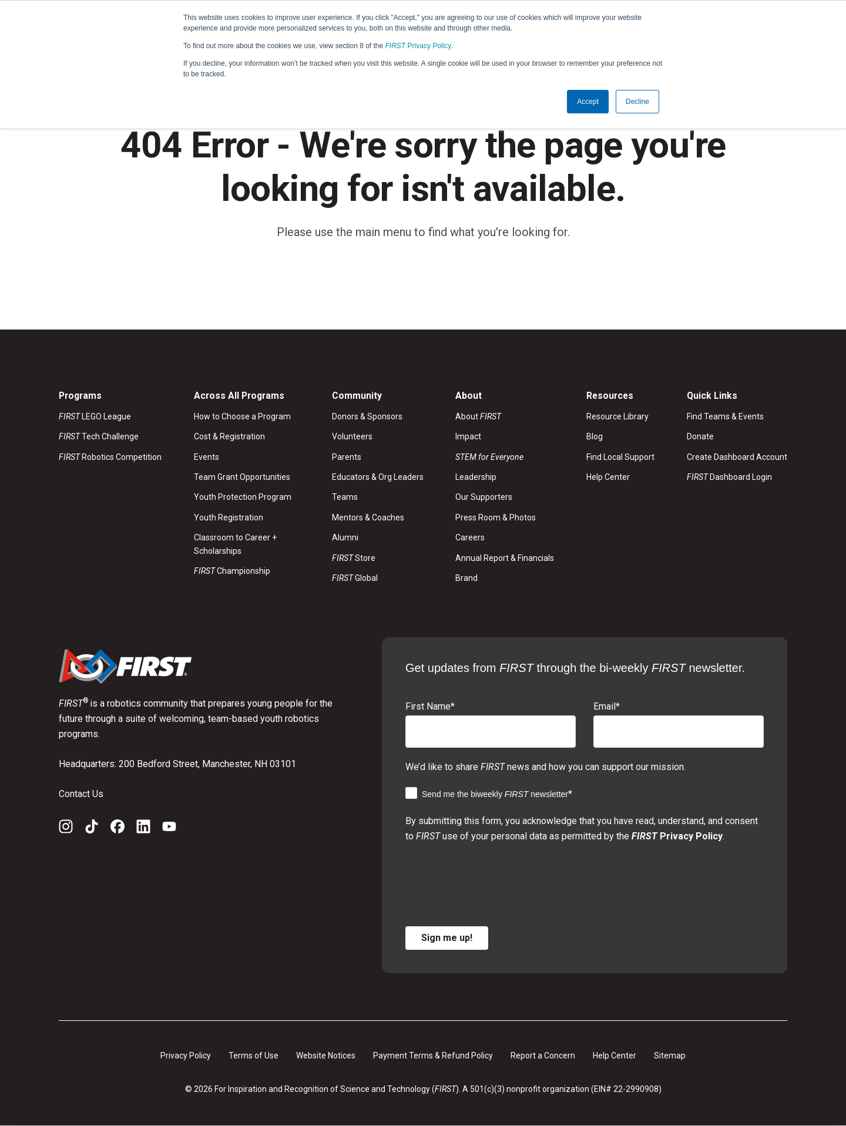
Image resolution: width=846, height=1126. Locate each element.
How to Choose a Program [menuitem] (242, 416)
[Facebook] (117, 828)
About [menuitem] (478, 416)
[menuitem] (504, 457)
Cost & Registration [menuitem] (229, 437)
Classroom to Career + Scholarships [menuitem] (235, 544)
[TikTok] (92, 828)
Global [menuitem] (355, 578)
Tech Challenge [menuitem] (99, 437)
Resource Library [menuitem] (617, 416)
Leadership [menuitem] (475, 477)
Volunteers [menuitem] (352, 437)
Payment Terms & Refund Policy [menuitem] (433, 1055)
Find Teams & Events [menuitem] (725, 416)
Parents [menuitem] (346, 457)
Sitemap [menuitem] (670, 1055)
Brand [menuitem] (466, 578)
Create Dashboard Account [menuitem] (737, 457)
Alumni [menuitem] (345, 538)
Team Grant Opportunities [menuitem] (242, 477)
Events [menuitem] (206, 457)
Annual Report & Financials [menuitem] (504, 558)
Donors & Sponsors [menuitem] (367, 416)
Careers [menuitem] (470, 538)
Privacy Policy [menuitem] (185, 1055)
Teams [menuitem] (345, 497)
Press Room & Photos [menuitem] (495, 517)
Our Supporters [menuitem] (483, 497)
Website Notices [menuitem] (325, 1055)
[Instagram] (66, 828)
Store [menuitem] (353, 558)
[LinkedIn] (143, 828)
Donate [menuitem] (700, 437)
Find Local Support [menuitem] (620, 457)
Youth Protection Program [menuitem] (242, 497)
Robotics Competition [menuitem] (110, 457)
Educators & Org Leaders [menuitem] (378, 477)
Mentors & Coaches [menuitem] (368, 517)
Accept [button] (588, 102)
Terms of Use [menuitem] (253, 1055)
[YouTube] (169, 828)
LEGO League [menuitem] (95, 416)
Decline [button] (637, 102)
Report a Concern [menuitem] (543, 1055)
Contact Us (81, 793)
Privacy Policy (418, 46)
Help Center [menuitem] (608, 477)
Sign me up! (446, 937)
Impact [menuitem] (468, 437)
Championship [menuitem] (232, 571)
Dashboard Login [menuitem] (729, 477)
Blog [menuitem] (594, 437)
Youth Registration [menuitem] (228, 517)
